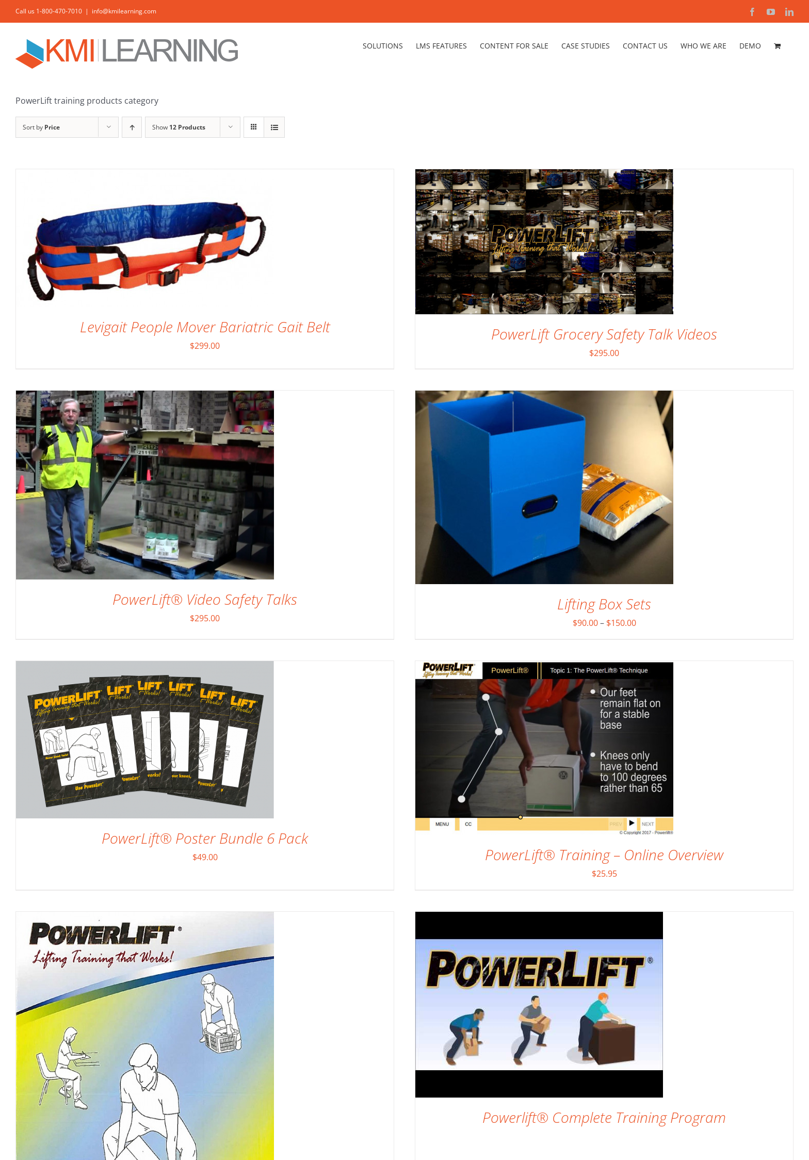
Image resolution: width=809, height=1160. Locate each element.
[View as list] (274, 127)
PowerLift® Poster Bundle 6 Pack (205, 838)
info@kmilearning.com (124, 11)
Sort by (41, 127)
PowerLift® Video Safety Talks (204, 599)
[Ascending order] (132, 127)
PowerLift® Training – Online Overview (604, 854)
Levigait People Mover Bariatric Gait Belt (205, 326)
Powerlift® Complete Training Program (604, 1117)
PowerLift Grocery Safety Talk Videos (604, 334)
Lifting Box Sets (604, 604)
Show (178, 127)
